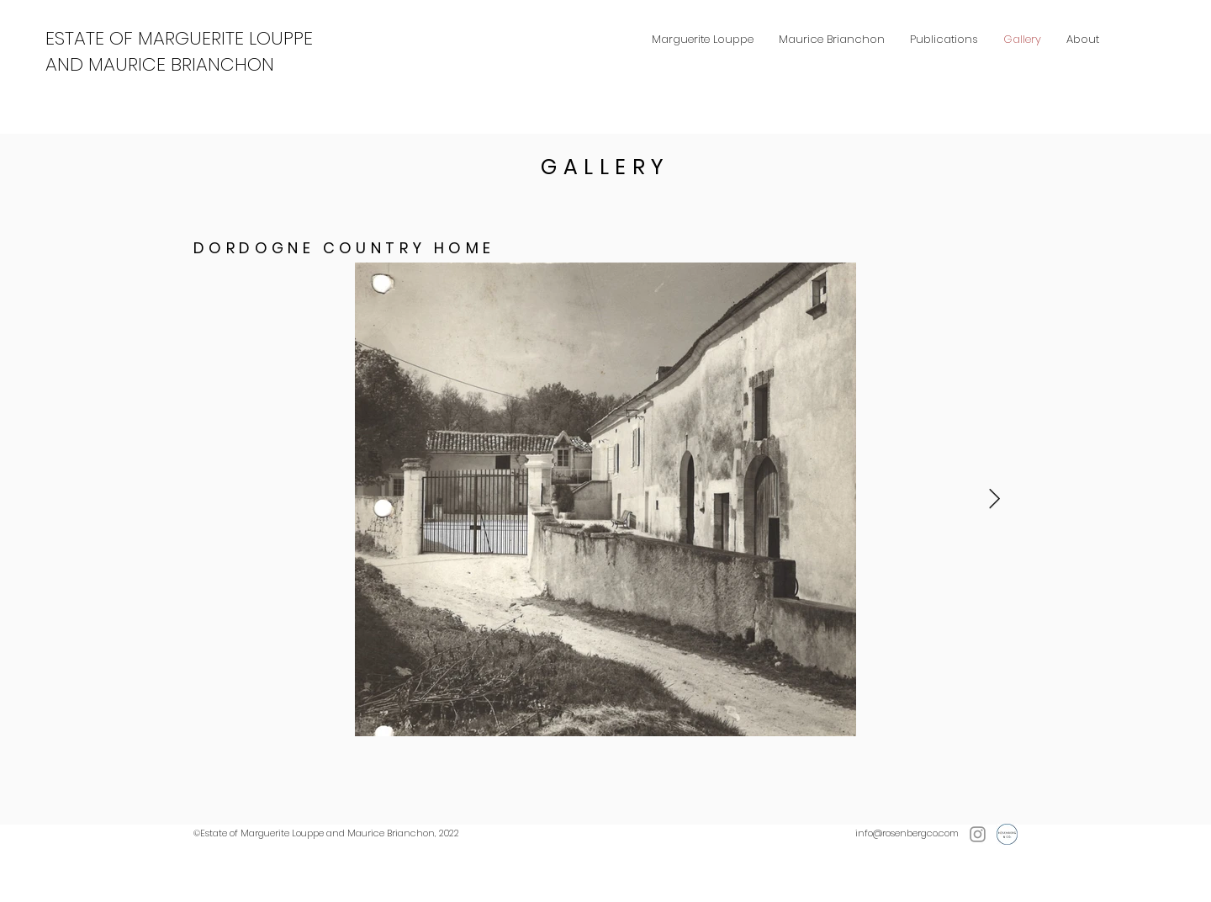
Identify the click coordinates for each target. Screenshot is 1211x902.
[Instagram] (977, 834)
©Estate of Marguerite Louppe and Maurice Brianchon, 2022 (326, 833)
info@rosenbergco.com (907, 833)
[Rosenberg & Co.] (1007, 834)
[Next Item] (994, 499)
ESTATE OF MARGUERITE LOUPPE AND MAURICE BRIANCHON (179, 51)
